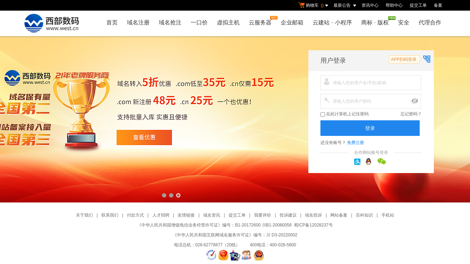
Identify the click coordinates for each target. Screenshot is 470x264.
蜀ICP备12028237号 (313, 225)
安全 (403, 22)
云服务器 (262, 20)
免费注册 (355, 142)
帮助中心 (394, 5)
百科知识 (364, 215)
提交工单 (418, 5)
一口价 (199, 22)
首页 (112, 22)
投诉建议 (288, 215)
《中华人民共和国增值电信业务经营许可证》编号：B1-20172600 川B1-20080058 (214, 225)
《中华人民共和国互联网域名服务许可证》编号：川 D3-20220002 (235, 235)
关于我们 (84, 215)
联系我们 (109, 215)
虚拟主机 (228, 22)
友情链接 (186, 215)
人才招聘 (160, 215)
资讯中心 (370, 5)
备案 (438, 5)
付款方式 (135, 215)
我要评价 (262, 215)
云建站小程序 (332, 22)
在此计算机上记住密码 (344, 114)
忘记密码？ (411, 113)
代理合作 (430, 22)
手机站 (387, 215)
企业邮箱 (292, 22)
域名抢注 (170, 22)
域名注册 (138, 22)
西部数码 (235, 119)
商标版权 (376, 20)
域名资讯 (211, 215)
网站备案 (338, 215)
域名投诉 (313, 215)
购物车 (314, 5)
